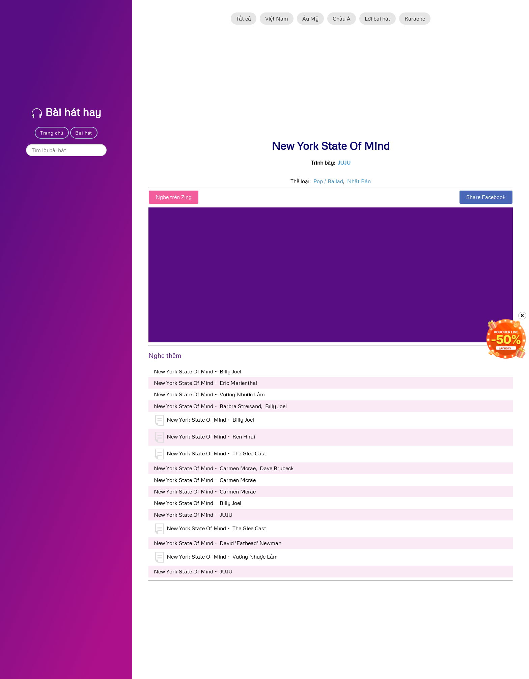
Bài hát (83, 133)
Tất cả (243, 18)
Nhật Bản (359, 181)
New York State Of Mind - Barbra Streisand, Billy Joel (220, 406)
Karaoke (415, 18)
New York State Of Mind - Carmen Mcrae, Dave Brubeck (224, 468)
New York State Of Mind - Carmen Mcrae (205, 480)
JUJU (344, 162)
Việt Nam (276, 18)
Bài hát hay (66, 111)
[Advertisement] (330, 85)
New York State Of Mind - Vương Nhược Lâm (209, 394)
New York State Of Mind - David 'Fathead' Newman (217, 543)
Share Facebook (486, 197)
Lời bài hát (377, 18)
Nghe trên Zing (174, 197)
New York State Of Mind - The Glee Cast (210, 454)
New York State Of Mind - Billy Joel (197, 371)
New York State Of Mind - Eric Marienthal (205, 382)
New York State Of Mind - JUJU (193, 514)
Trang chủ (51, 133)
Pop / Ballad (328, 181)
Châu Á (342, 18)
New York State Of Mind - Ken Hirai (205, 437)
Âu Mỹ (310, 18)
